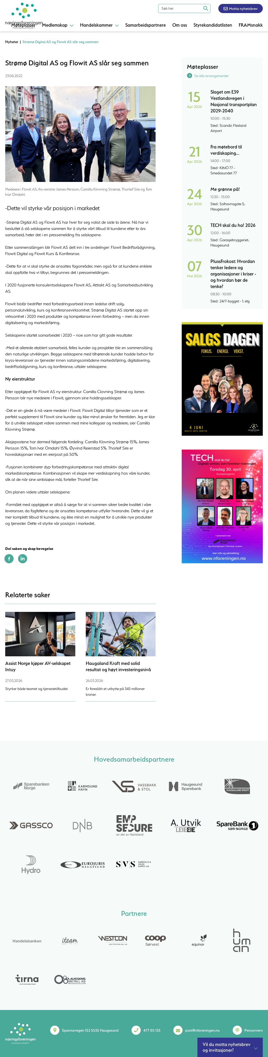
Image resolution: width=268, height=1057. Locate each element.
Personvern (253, 1030)
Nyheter (11, 41)
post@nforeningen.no (202, 1030)
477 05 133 (151, 1030)
